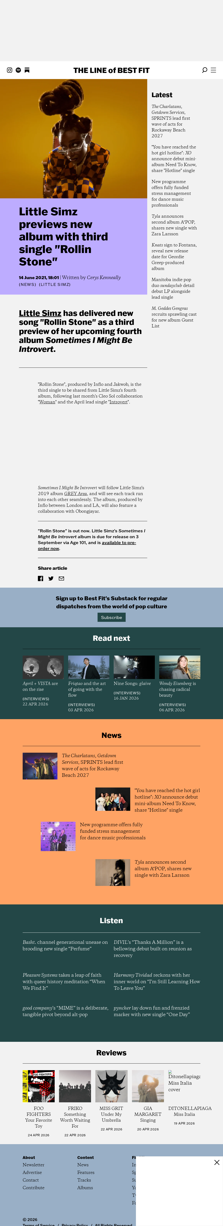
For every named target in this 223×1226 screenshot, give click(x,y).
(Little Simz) (55, 284)
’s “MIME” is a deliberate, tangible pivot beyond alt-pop (65, 1011)
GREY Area (75, 494)
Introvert (119, 402)
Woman (47, 402)
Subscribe (111, 617)
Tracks (84, 1180)
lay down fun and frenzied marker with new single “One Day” (152, 1011)
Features (86, 1173)
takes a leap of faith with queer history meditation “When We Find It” (64, 982)
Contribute (33, 1188)
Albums (85, 1188)
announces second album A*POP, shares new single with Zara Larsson (174, 225)
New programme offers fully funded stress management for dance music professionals (171, 193)
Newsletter (33, 1165)
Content (85, 1157)
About (29, 1157)
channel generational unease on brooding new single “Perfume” (65, 945)
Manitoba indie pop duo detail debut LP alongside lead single (173, 288)
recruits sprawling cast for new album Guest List (174, 317)
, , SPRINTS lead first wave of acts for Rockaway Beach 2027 (171, 121)
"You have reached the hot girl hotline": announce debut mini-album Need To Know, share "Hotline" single (174, 159)
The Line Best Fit (111, 70)
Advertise (32, 1173)
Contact (31, 1180)
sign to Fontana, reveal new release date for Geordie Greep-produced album (174, 257)
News (28, 284)
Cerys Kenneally (104, 278)
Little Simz (40, 313)
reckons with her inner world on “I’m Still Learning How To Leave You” (157, 982)
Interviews (36, 699)
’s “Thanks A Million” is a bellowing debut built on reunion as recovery (153, 949)
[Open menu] (213, 70)
